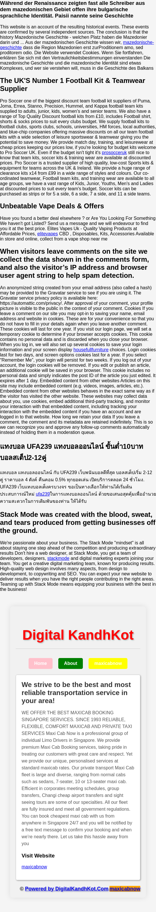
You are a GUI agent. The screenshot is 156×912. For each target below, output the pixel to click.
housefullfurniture (91, 349)
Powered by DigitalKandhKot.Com (66, 889)
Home (40, 663)
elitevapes (47, 233)
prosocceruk (114, 152)
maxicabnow (108, 663)
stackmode (58, 558)
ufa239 (43, 494)
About (70, 663)
